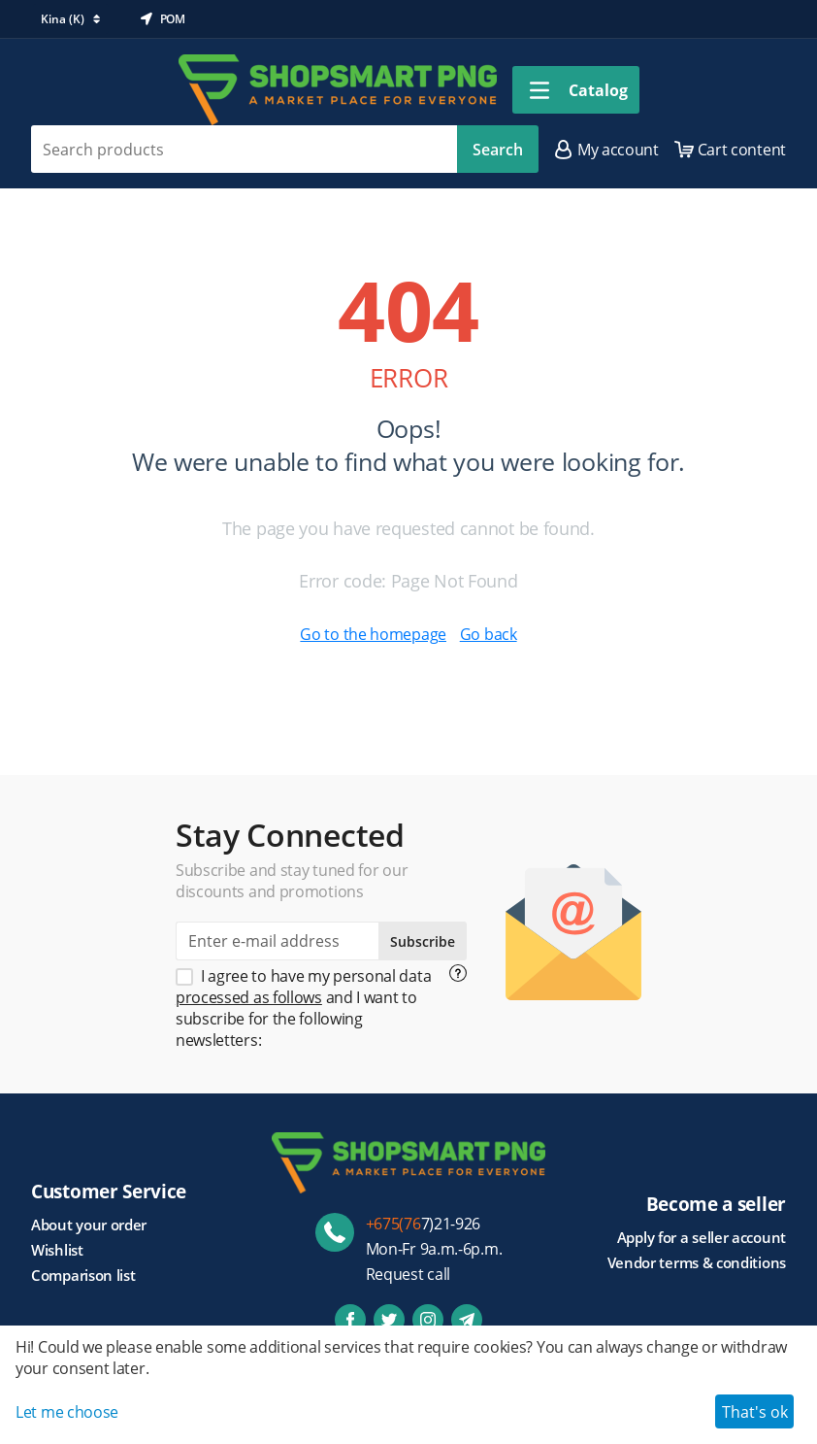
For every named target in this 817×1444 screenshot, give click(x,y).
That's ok (755, 1412)
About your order (89, 1224)
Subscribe (422, 941)
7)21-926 (423, 1223)
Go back (488, 634)
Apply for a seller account (701, 1237)
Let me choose (67, 1412)
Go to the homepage (373, 634)
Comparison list (83, 1275)
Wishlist (57, 1249)
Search (498, 149)
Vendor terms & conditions (697, 1262)
